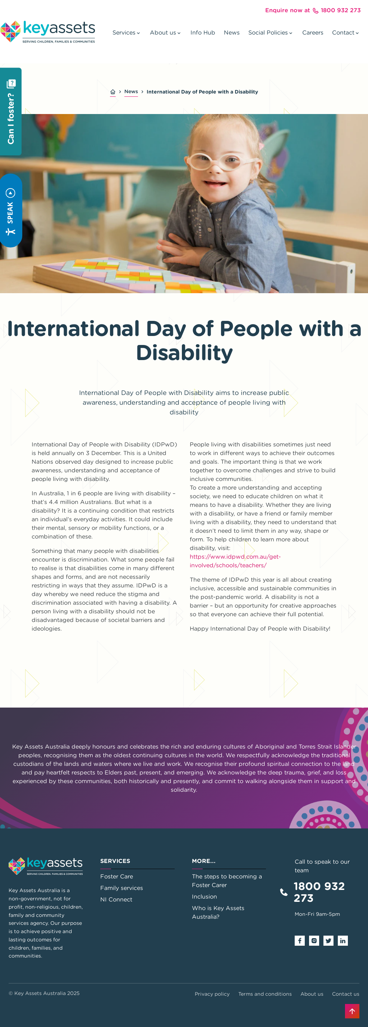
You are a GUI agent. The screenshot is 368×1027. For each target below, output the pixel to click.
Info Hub (202, 32)
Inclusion (204, 896)
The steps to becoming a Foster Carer (227, 881)
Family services (121, 887)
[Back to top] (352, 1011)
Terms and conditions (265, 994)
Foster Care (116, 876)
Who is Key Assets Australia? (218, 912)
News (232, 32)
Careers (312, 32)
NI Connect (116, 899)
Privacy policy (212, 994)
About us (311, 994)
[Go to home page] (47, 31)
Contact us (345, 994)
